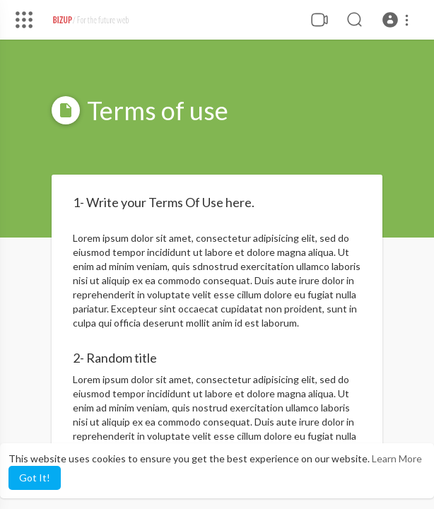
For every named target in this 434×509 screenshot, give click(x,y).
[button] (397, 20)
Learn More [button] (397, 458)
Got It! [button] (34, 478)
